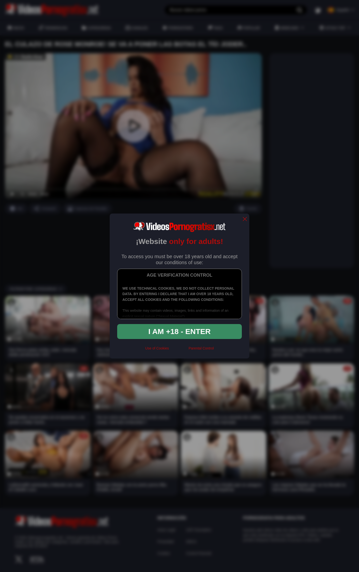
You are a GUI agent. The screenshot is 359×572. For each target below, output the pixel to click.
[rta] (178, 350)
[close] (245, 219)
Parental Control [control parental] (201, 348)
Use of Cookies (157, 348)
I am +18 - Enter (179, 331)
